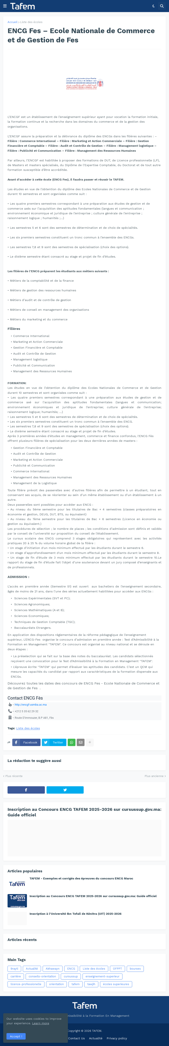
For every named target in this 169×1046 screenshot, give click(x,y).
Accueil (12, 22)
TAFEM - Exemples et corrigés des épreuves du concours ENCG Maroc (81, 878)
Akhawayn (52, 968)
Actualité (32, 968)
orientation (56, 984)
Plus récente (14, 776)
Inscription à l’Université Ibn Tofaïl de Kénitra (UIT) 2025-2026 (76, 913)
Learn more (40, 1023)
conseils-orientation (42, 976)
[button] (5, 6)
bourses (135, 968)
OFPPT (117, 968)
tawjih (91, 984)
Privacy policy (117, 1038)
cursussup (71, 976)
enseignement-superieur (102, 976)
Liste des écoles (31, 22)
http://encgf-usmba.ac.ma (31, 704)
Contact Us (76, 1038)
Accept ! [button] (16, 1036)
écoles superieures (116, 984)
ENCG (71, 968)
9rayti (14, 968)
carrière (16, 976)
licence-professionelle (26, 984)
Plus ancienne (154, 776)
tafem (76, 984)
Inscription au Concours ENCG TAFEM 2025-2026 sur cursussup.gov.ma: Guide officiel (84, 812)
